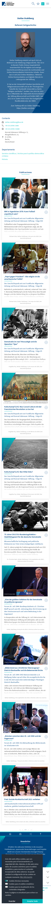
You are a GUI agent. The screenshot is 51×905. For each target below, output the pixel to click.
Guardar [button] (12, 901)
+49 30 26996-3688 (10, 125)
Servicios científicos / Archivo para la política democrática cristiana (23, 154)
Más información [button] (26, 877)
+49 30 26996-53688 (11, 129)
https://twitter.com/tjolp (25, 108)
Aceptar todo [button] (32, 901)
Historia (5, 159)
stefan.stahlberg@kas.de (12, 122)
